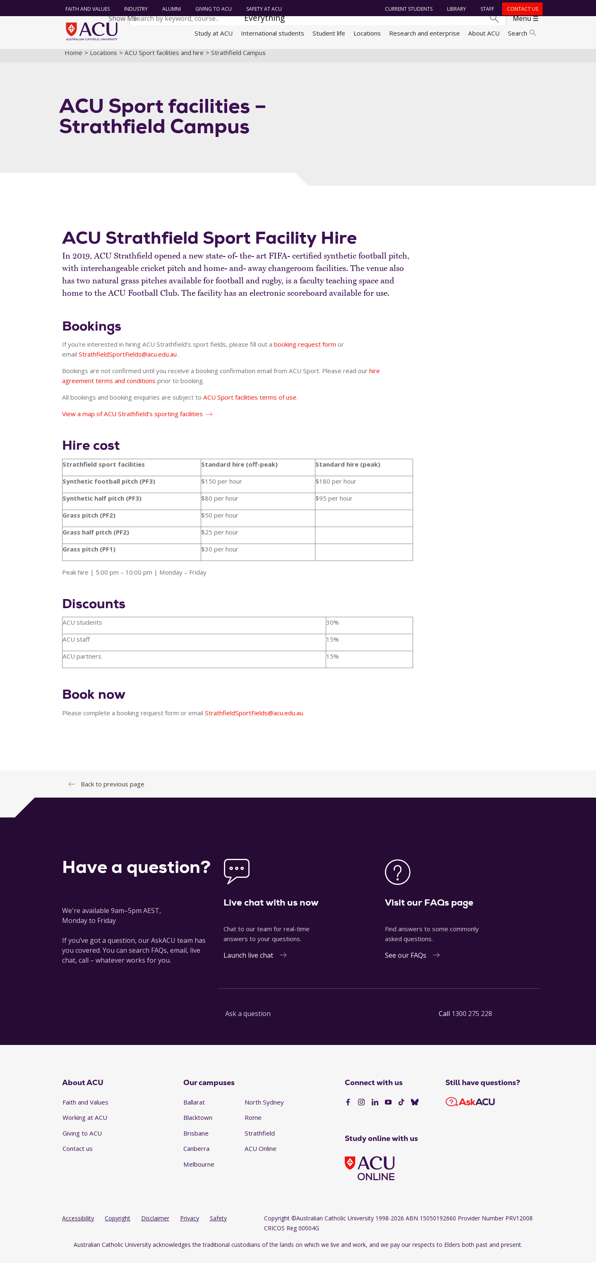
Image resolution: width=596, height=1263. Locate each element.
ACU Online (260, 1155)
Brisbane (196, 1140)
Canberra (196, 1155)
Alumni (170, 8)
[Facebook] (348, 1109)
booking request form (305, 351)
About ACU (484, 33)
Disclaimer (155, 1225)
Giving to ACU (212, 8)
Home (73, 59)
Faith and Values (86, 8)
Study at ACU (214, 33)
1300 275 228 (472, 1020)
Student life (328, 33)
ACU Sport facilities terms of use (249, 404)
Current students (407, 8)
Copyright (117, 1225)
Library (455, 8)
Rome (253, 1124)
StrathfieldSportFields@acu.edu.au (128, 361)
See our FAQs (405, 962)
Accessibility (78, 1225)
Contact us (520, 8)
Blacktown (197, 1124)
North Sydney (264, 1109)
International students (272, 33)
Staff (486, 8)
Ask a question (248, 1020)
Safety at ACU (262, 8)
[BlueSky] (414, 1109)
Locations (367, 33)
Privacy (189, 1225)
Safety (218, 1225)
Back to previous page (112, 790)
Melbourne (198, 1171)
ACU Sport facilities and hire (164, 59)
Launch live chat (248, 962)
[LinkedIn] (375, 1109)
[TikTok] (401, 1109)
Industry (134, 8)
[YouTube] (388, 1109)
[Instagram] (361, 1109)
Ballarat (194, 1109)
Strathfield (260, 1140)
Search (522, 33)
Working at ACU (84, 1124)
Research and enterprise (424, 33)
